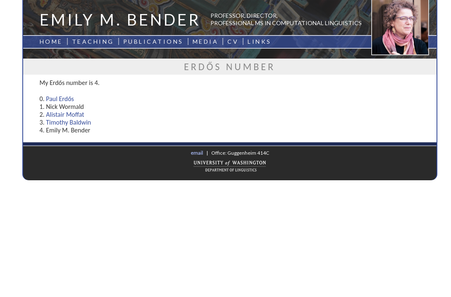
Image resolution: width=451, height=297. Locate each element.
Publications (153, 41)
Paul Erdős (60, 99)
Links (260, 41)
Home (51, 41)
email (197, 153)
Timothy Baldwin (68, 122)
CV (233, 41)
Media (206, 41)
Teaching (93, 41)
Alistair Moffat (65, 114)
